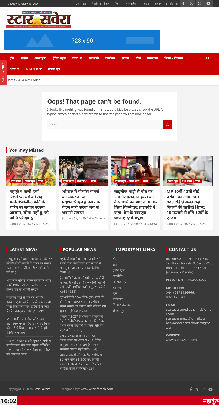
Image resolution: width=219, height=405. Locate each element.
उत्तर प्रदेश (81, 4)
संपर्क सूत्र (54, 69)
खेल (138, 58)
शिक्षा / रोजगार (173, 58)
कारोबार (110, 58)
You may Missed (26, 150)
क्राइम (125, 58)
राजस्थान (159, 4)
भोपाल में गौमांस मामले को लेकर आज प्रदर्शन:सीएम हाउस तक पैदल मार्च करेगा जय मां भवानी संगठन (81, 202)
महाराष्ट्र (145, 4)
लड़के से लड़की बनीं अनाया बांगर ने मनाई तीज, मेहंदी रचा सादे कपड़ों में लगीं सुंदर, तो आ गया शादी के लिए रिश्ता (80, 265)
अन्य (13, 69)
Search (167, 124)
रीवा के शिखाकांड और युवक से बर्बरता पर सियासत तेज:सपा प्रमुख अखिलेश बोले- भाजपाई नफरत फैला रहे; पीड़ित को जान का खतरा (28, 347)
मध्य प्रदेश (131, 4)
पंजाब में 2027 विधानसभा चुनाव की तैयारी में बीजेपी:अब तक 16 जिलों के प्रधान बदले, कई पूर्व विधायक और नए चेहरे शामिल (82, 323)
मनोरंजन (152, 58)
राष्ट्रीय (24, 58)
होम (12, 58)
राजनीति (94, 58)
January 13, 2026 (21, 224)
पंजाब (106, 4)
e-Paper (32, 69)
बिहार (117, 4)
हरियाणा (173, 4)
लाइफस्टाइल (120, 282)
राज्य (75, 58)
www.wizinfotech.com (97, 389)
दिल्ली (95, 4)
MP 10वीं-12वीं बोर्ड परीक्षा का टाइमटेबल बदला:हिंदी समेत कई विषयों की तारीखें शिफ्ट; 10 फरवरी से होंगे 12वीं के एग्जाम (187, 204)
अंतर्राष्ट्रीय (40, 58)
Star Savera (44, 224)
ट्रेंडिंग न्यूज (59, 58)
